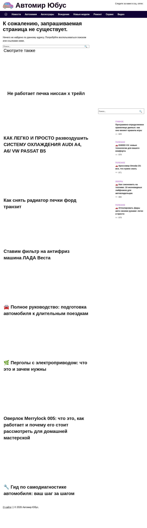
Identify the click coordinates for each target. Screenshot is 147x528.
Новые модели (81, 14)
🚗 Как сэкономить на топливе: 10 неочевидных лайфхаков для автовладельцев (128, 188)
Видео (121, 14)
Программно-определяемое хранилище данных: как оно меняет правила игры (129, 127)
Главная (6, 14)
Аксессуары (47, 14)
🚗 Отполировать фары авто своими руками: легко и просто (129, 211)
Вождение (63, 14)
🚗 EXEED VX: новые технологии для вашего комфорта (127, 148)
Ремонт (98, 14)
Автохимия (31, 14)
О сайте (7, 509)
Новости (16, 14)
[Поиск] (85, 46)
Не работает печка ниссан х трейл (46, 93)
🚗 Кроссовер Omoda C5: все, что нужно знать (128, 167)
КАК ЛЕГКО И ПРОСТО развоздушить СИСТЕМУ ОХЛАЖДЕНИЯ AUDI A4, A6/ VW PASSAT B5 (46, 145)
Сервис (110, 14)
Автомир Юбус (41, 5)
